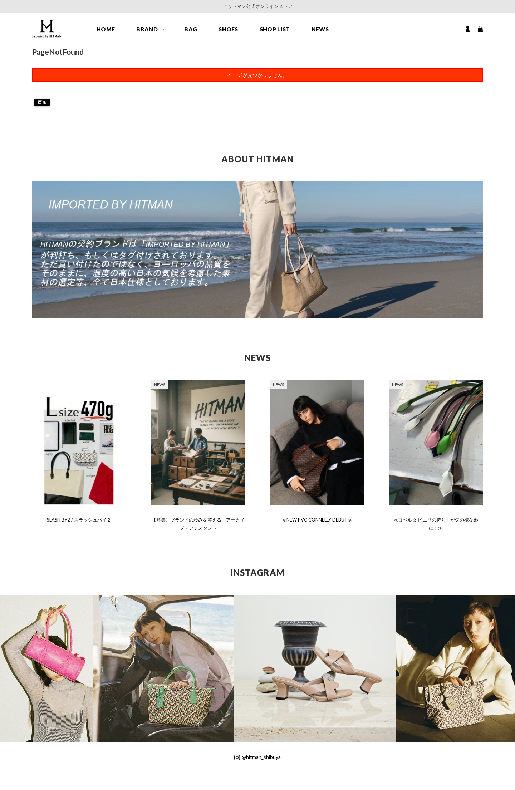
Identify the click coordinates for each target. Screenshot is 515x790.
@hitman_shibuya (257, 757)
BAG (190, 29)
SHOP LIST (275, 29)
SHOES (228, 29)
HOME (106, 29)
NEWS (320, 29)
